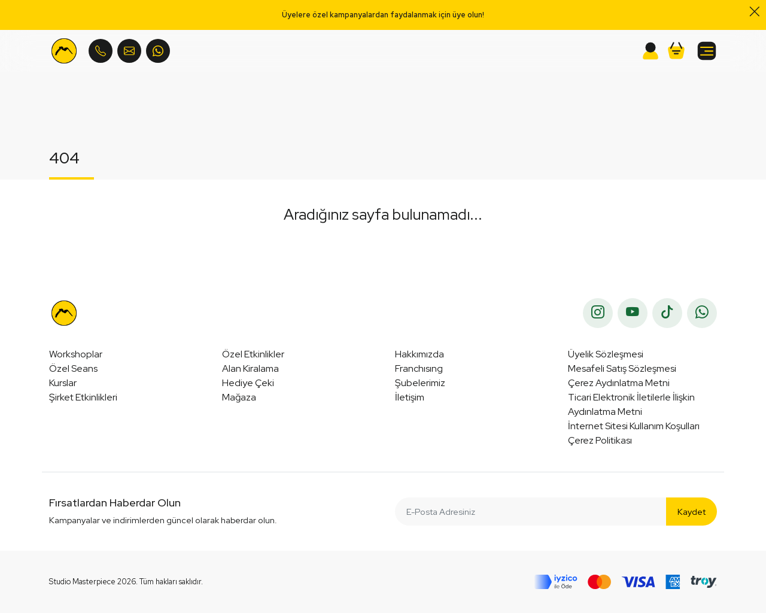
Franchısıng (419, 368)
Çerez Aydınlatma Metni (619, 383)
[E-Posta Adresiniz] (531, 511)
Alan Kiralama (250, 368)
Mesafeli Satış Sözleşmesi (622, 368)
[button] (676, 51)
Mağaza (239, 397)
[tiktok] (667, 313)
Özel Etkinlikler (253, 354)
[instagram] (598, 313)
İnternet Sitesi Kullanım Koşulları (634, 426)
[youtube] (633, 313)
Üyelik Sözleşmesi (605, 354)
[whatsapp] (702, 313)
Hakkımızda (419, 354)
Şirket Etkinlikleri (83, 397)
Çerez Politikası (600, 440)
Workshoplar (75, 354)
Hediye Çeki (248, 383)
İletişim (409, 397)
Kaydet (691, 511)
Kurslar (63, 383)
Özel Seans (73, 368)
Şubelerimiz (420, 383)
